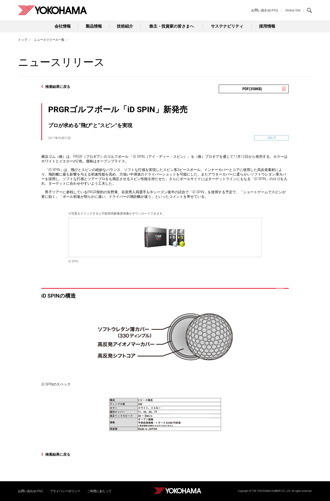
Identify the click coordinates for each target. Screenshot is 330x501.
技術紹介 (125, 26)
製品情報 (94, 26)
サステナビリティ (227, 26)
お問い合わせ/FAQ (264, 10)
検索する (309, 10)
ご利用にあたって (99, 491)
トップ (22, 40)
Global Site (293, 10)
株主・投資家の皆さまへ (171, 26)
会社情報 (62, 26)
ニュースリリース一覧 (49, 40)
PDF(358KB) (252, 89)
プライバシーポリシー (65, 491)
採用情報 (267, 26)
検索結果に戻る (57, 87)
